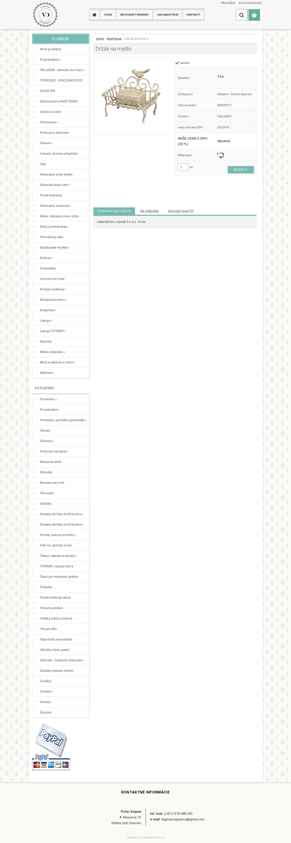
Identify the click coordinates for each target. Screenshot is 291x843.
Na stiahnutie (149, 211)
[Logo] (45, 14)
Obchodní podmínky (134, 14)
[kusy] (183, 167)
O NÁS (108, 14)
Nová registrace (250, 3)
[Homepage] (96, 15)
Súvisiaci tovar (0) (181, 211)
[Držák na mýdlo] (131, 96)
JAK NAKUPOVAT (168, 14)
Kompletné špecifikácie (114, 211)
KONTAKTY (193, 14)
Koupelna (114, 38)
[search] (241, 14)
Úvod (100, 38)
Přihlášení (228, 3)
